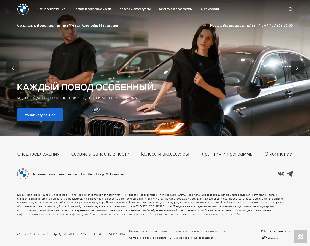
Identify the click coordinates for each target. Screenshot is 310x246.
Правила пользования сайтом (148, 231)
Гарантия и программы (175, 9)
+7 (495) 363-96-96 (278, 25)
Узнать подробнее (40, 115)
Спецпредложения (51, 9)
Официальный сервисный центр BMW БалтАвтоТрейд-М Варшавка (67, 25)
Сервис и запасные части (92, 9)
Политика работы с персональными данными (198, 231)
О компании (210, 9)
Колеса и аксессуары (135, 9)
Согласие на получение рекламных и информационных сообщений (171, 237)
